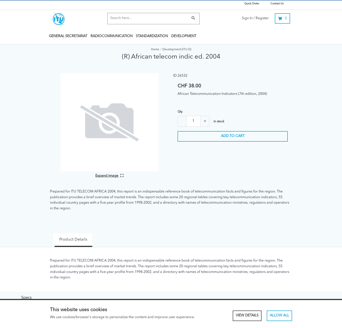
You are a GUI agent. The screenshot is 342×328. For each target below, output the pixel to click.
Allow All (279, 315)
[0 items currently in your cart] (282, 18)
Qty (180, 111)
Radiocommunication (112, 36)
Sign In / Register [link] (255, 18)
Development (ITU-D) (176, 49)
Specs (107, 236)
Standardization (152, 36)
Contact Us (277, 3)
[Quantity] (193, 121)
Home (155, 49)
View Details (247, 315)
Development (183, 36)
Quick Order (251, 3)
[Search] (149, 18)
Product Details (67, 236)
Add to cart (233, 136)
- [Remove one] (182, 121)
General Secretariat (68, 36)
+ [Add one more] (204, 121)
